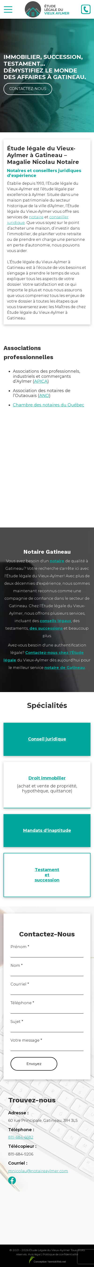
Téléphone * (22, 1003)
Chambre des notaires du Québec (48, 405)
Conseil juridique (47, 739)
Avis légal (34, 1254)
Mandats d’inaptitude (47, 830)
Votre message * (26, 1040)
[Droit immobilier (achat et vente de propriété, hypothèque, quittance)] (47, 785)
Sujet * (17, 1021)
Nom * (17, 965)
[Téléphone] (85, 9)
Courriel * (20, 984)
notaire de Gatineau (64, 667)
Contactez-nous (27, 89)
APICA (40, 381)
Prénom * (20, 947)
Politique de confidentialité (60, 1254)
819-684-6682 (20, 1137)
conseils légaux (55, 621)
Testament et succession (47, 874)
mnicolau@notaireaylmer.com (38, 1171)
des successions (46, 628)
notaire (36, 217)
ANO (44, 395)
